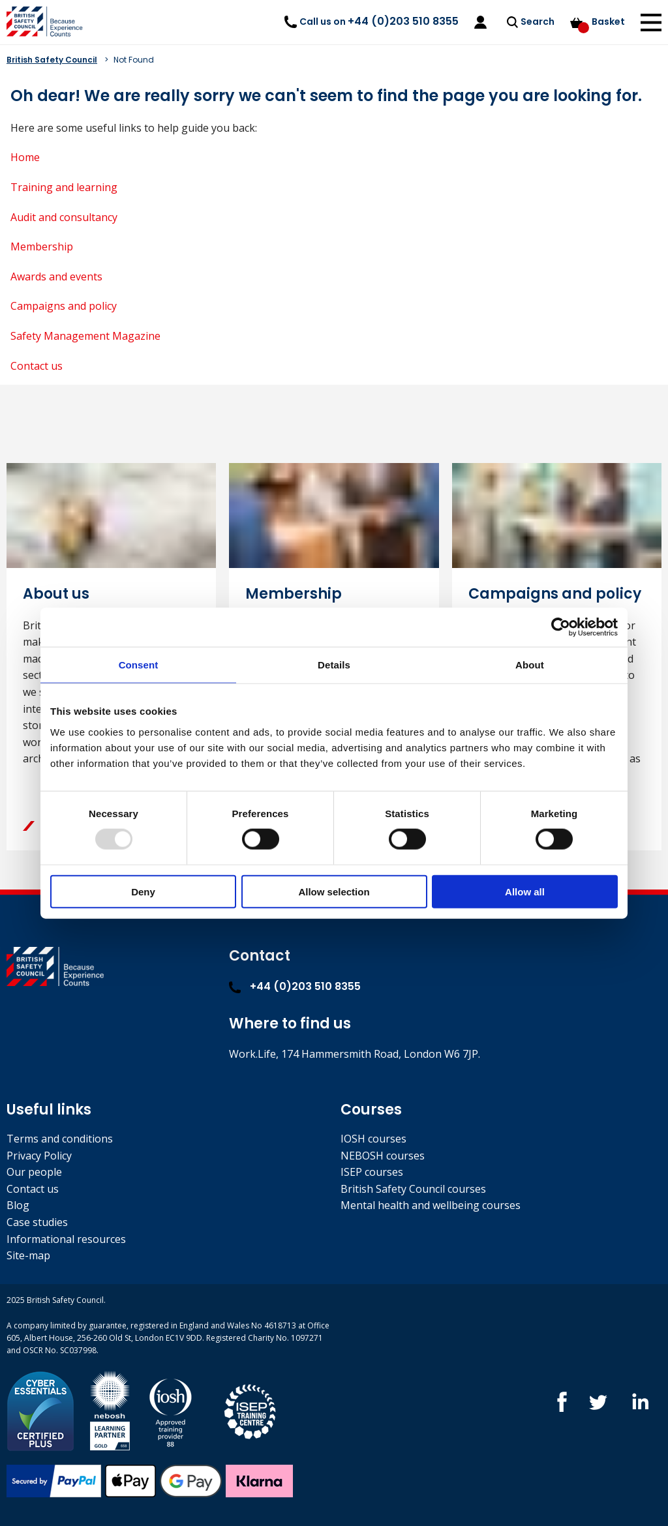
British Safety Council (52, 59)
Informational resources (66, 1239)
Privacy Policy (39, 1155)
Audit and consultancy (63, 217)
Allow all (525, 891)
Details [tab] (334, 664)
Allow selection (333, 891)
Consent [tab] (139, 664)
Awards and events (56, 276)
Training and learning (63, 187)
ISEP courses (372, 1172)
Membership (41, 246)
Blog (18, 1205)
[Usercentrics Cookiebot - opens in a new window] (561, 627)
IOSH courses (373, 1138)
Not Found (134, 59)
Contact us (36, 366)
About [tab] (529, 664)
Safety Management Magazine (85, 336)
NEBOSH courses (383, 1155)
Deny (143, 891)
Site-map (28, 1255)
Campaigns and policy (63, 306)
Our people (34, 1172)
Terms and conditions (60, 1138)
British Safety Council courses (413, 1189)
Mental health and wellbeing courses (431, 1205)
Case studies (37, 1222)
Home (25, 157)
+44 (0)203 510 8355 (295, 986)
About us (56, 594)
